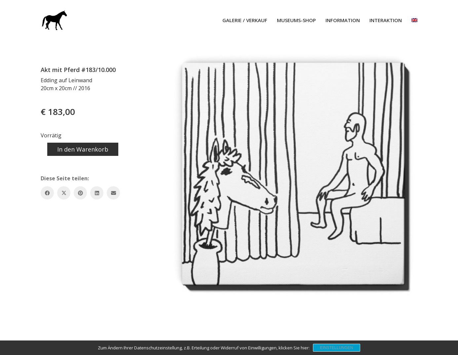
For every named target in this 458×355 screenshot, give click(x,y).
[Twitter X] (63, 192)
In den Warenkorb (82, 149)
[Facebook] (47, 192)
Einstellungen (336, 347)
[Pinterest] (80, 192)
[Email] (113, 192)
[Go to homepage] (54, 20)
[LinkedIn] (96, 192)
